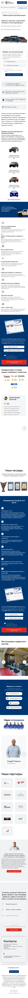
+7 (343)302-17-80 (22, 8)
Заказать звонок (22, 2)
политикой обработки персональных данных (13, 71)
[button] (24, 428)
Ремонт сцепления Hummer (11, 14)
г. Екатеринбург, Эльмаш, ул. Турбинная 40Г (12, 955)
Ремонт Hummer (12, 11)
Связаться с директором (14, 871)
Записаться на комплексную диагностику (14, 362)
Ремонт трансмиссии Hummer (12, 13)
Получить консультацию (14, 74)
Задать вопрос (14, 930)
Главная (3, 11)
